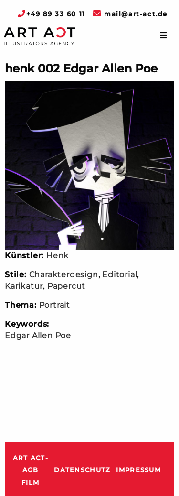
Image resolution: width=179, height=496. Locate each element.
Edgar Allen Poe (38, 335)
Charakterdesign (63, 274)
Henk (57, 255)
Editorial (119, 274)
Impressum (138, 470)
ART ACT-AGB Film (30, 470)
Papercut (66, 285)
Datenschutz (82, 470)
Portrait (54, 305)
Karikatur (24, 285)
